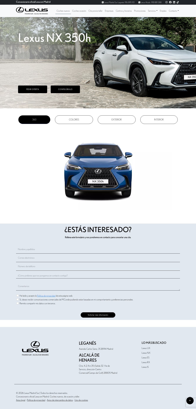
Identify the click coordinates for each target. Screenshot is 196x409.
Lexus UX (146, 348)
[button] (153, 11)
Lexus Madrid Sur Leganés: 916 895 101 (118, 2)
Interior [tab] (159, 119)
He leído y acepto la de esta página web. (46, 295)
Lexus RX (146, 362)
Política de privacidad (46, 296)
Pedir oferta (32, 89)
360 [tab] (34, 119)
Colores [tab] (74, 119)
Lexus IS (145, 367)
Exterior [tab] (117, 119)
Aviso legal (20, 400)
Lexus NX (146, 353)
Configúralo (65, 89)
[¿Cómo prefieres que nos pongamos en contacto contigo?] (98, 275)
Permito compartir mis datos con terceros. (38, 303)
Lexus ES (145, 357)
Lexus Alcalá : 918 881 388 (149, 2)
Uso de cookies (81, 400)
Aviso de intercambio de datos (60, 400)
